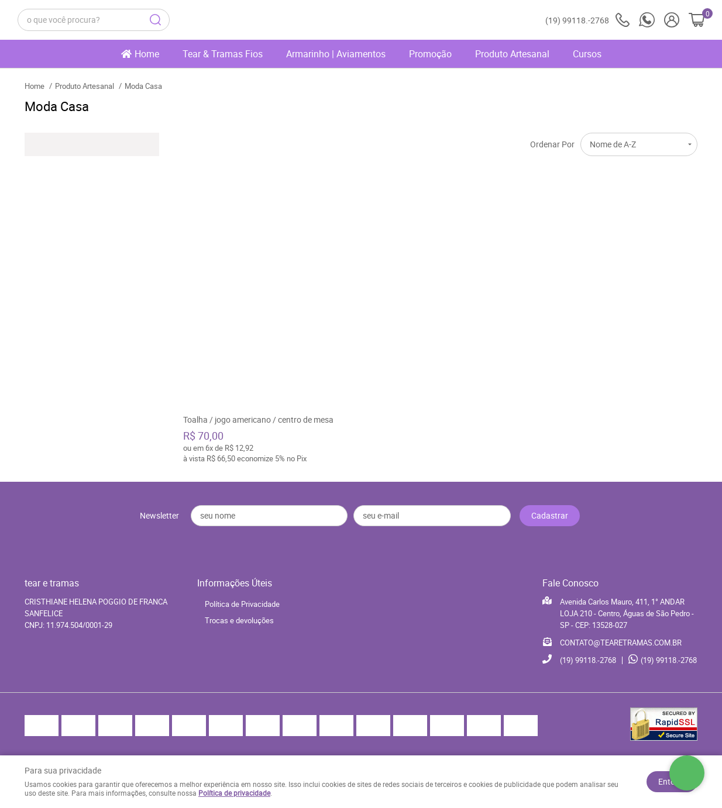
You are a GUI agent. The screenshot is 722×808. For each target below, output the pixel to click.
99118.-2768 (587, 20)
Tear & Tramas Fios (223, 53)
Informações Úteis (234, 582)
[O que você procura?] (156, 20)
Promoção (430, 53)
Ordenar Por (552, 144)
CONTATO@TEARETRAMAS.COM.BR (621, 642)
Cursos (587, 53)
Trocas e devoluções (239, 620)
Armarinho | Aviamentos (336, 53)
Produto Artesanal (512, 53)
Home (147, 53)
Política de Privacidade (242, 604)
